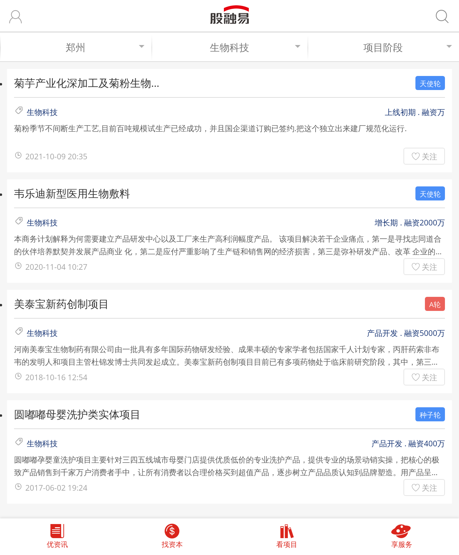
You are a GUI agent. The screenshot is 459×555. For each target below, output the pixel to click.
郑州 (105, 47)
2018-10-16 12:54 (56, 377)
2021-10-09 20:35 (56, 156)
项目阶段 (407, 47)
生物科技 (255, 47)
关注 (429, 156)
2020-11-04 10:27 (56, 266)
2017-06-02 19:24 (56, 487)
